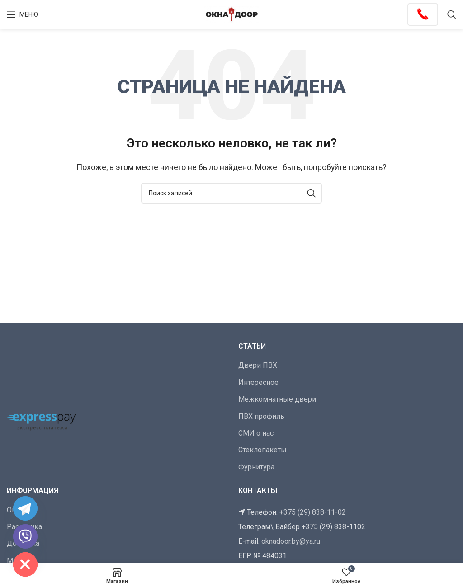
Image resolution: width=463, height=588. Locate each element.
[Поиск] (452, 14)
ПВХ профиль (261, 416)
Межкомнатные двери (277, 399)
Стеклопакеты (262, 450)
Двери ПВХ (257, 365)
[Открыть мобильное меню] (22, 14)
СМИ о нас (256, 433)
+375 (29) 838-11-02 (312, 512)
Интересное (258, 382)
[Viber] (25, 536)
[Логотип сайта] (231, 13)
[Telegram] (25, 508)
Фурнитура (256, 467)
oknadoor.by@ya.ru (290, 541)
